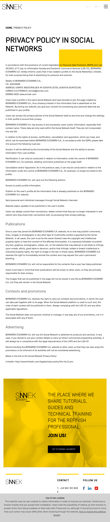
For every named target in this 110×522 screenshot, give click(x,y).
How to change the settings (92, 511)
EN (95, 6)
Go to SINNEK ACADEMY (64, 449)
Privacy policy (22, 27)
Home (9, 27)
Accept (56, 515)
